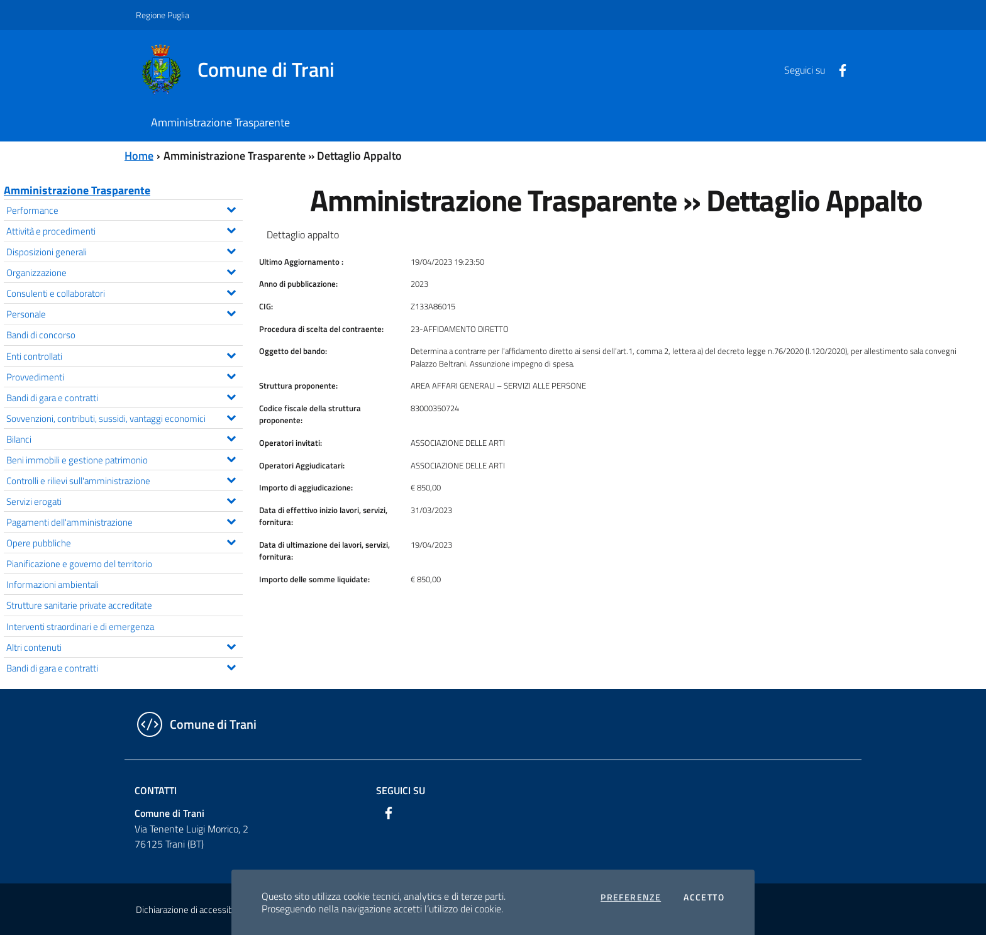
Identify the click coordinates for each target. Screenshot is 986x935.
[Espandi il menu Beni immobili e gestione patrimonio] (231, 457)
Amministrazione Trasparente (77, 190)
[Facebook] (837, 69)
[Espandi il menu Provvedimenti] (231, 374)
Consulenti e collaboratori (124, 292)
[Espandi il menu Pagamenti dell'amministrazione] (231, 520)
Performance (124, 209)
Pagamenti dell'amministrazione (124, 520)
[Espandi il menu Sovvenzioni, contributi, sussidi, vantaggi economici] (231, 416)
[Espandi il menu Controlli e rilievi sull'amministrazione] (231, 478)
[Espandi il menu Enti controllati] (231, 354)
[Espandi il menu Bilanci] (231, 437)
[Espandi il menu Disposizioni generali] (231, 249)
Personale (124, 312)
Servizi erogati (124, 500)
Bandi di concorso (40, 334)
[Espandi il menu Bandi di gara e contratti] (231, 395)
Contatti (156, 790)
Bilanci (124, 437)
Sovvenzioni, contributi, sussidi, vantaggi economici (124, 417)
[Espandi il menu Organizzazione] (231, 270)
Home (139, 155)
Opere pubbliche (124, 541)
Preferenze (631, 897)
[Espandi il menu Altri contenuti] (231, 645)
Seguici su (400, 790)
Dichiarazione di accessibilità (191, 909)
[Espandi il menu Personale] (231, 311)
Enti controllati (124, 354)
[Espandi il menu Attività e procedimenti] (231, 228)
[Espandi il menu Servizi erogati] (231, 499)
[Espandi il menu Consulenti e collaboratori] (231, 291)
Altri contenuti (124, 646)
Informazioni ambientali (52, 584)
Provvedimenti (124, 375)
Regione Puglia (162, 14)
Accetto (704, 897)
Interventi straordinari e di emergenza (80, 626)
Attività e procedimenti (124, 229)
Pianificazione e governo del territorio (79, 563)
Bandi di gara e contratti (124, 396)
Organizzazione (124, 271)
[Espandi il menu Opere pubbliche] (231, 540)
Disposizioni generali (124, 250)
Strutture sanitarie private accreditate (79, 604)
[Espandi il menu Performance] (231, 208)
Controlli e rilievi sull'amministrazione (124, 479)
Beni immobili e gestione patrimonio (124, 458)
